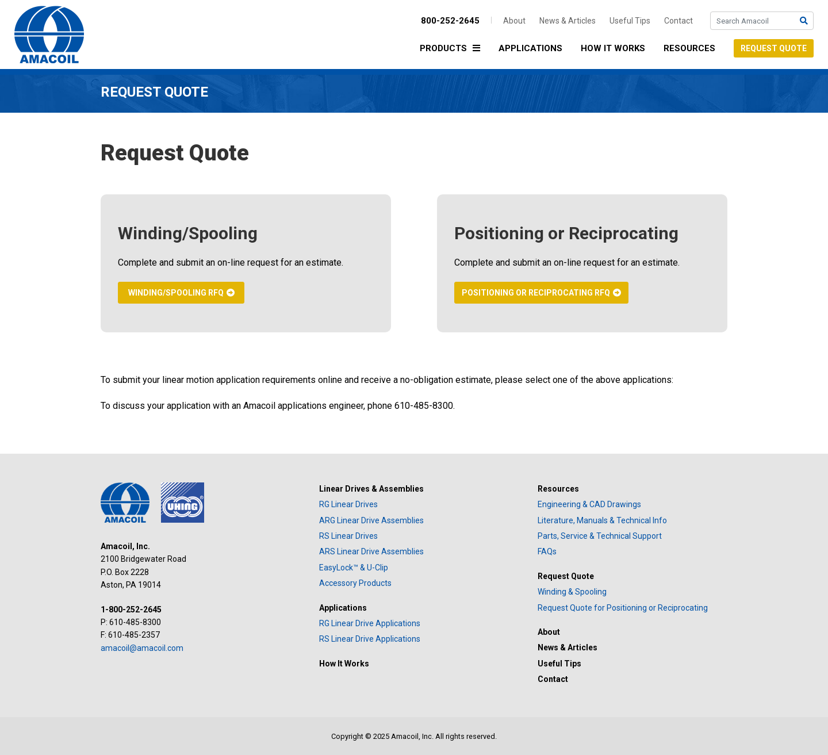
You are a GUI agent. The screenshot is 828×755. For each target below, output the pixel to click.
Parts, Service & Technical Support (600, 536)
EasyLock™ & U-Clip (353, 567)
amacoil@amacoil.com (142, 648)
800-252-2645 (450, 21)
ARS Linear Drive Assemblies (371, 551)
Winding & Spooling (572, 591)
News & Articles (567, 20)
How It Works (613, 48)
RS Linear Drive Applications (369, 638)
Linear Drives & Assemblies (371, 488)
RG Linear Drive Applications (369, 623)
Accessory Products (355, 583)
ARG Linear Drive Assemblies (371, 520)
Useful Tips (630, 20)
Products (453, 49)
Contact (678, 20)
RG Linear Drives (348, 504)
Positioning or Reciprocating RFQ (536, 292)
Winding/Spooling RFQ (176, 292)
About (514, 20)
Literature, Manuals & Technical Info (602, 520)
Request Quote (774, 48)
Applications (530, 48)
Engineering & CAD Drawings (589, 504)
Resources (689, 48)
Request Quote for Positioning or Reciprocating (623, 607)
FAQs (547, 551)
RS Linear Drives (348, 536)
